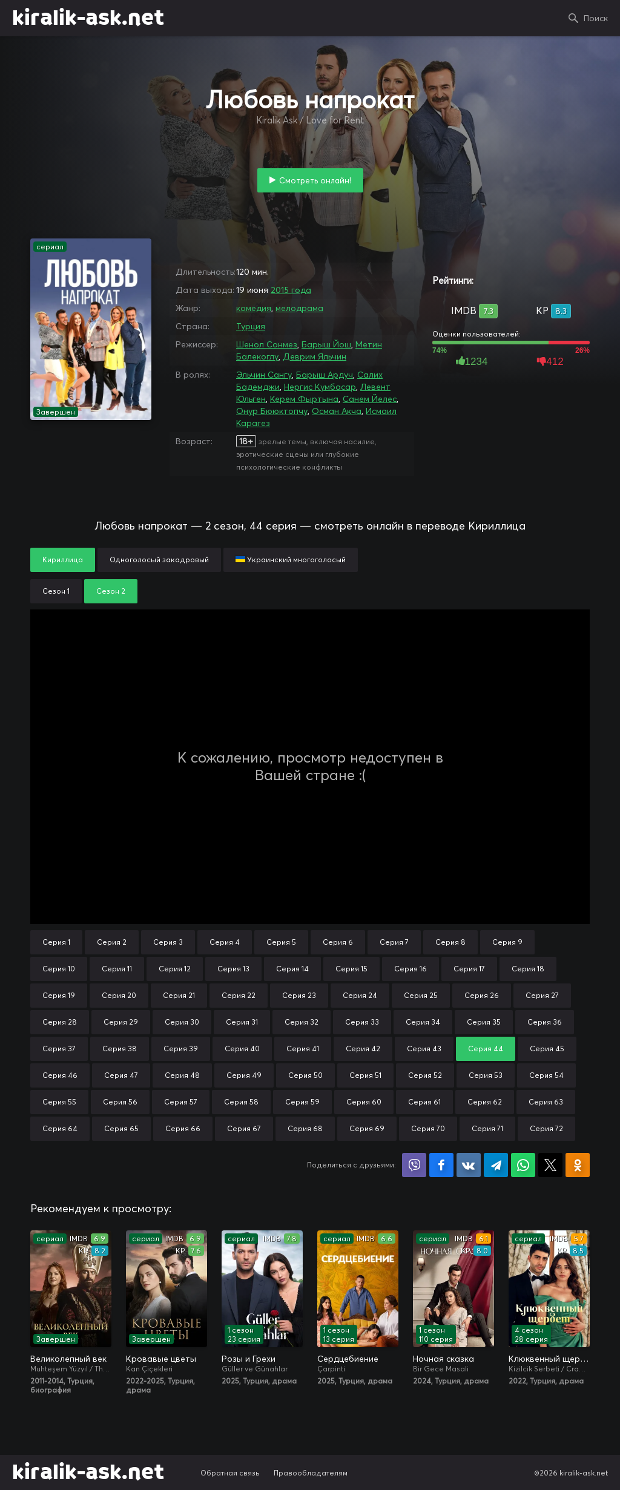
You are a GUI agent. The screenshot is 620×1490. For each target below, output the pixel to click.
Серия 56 (120, 1101)
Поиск (596, 18)
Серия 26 (481, 995)
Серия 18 (528, 968)
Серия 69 (366, 1128)
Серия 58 (241, 1101)
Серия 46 (60, 1075)
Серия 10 (58, 968)
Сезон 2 (110, 591)
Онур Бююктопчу (272, 410)
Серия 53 (486, 1075)
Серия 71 (487, 1128)
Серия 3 (168, 942)
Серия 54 (546, 1075)
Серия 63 (546, 1101)
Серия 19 (58, 995)
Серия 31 (242, 1021)
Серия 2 (112, 942)
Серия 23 (299, 995)
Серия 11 (117, 968)
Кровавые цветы (161, 1358)
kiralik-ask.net (88, 18)
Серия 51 (365, 1075)
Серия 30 (182, 1021)
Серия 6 (338, 942)
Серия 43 (424, 1048)
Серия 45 (547, 1048)
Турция (250, 326)
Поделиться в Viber (414, 1165)
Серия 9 (507, 942)
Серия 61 (424, 1101)
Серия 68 (305, 1128)
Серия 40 (242, 1048)
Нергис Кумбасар (320, 386)
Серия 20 (119, 995)
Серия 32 (301, 1021)
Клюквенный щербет (549, 1358)
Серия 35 (484, 1021)
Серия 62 (484, 1101)
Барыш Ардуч (324, 374)
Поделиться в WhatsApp (523, 1165)
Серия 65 (121, 1128)
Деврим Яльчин (314, 356)
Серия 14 (292, 968)
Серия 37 (59, 1048)
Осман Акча (336, 410)
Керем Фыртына (304, 398)
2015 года (291, 289)
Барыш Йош (326, 344)
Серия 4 (224, 942)
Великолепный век (68, 1358)
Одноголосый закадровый (159, 559)
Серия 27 (542, 995)
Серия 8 (450, 942)
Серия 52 (425, 1075)
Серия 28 (59, 1021)
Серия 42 (363, 1048)
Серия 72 (546, 1128)
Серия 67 (244, 1128)
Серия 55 (59, 1101)
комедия (253, 308)
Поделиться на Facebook (441, 1165)
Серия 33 (362, 1021)
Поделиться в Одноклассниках (578, 1165)
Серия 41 (302, 1048)
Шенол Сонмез (266, 344)
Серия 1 (56, 942)
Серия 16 (410, 968)
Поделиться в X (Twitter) (550, 1165)
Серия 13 (233, 968)
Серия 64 (60, 1128)
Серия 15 (351, 968)
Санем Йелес (370, 398)
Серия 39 (180, 1048)
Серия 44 (485, 1048)
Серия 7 (394, 942)
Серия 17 (469, 968)
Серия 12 (175, 968)
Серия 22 (239, 995)
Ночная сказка (443, 1358)
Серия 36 (544, 1021)
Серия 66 (182, 1128)
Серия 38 (119, 1048)
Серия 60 (363, 1101)
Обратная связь (230, 1472)
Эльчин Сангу (264, 374)
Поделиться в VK (469, 1165)
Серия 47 (121, 1075)
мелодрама (299, 308)
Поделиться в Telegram (496, 1165)
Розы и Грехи (248, 1358)
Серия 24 (360, 995)
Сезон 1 (56, 591)
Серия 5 (281, 942)
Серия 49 (244, 1075)
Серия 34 (423, 1021)
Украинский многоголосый (291, 559)
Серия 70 (428, 1128)
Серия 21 (179, 995)
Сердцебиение (347, 1358)
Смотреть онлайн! (315, 180)
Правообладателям (311, 1472)
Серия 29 (121, 1021)
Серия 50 (305, 1075)
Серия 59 (302, 1101)
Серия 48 (182, 1075)
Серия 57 (180, 1101)
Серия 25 (421, 995)
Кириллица (62, 559)
